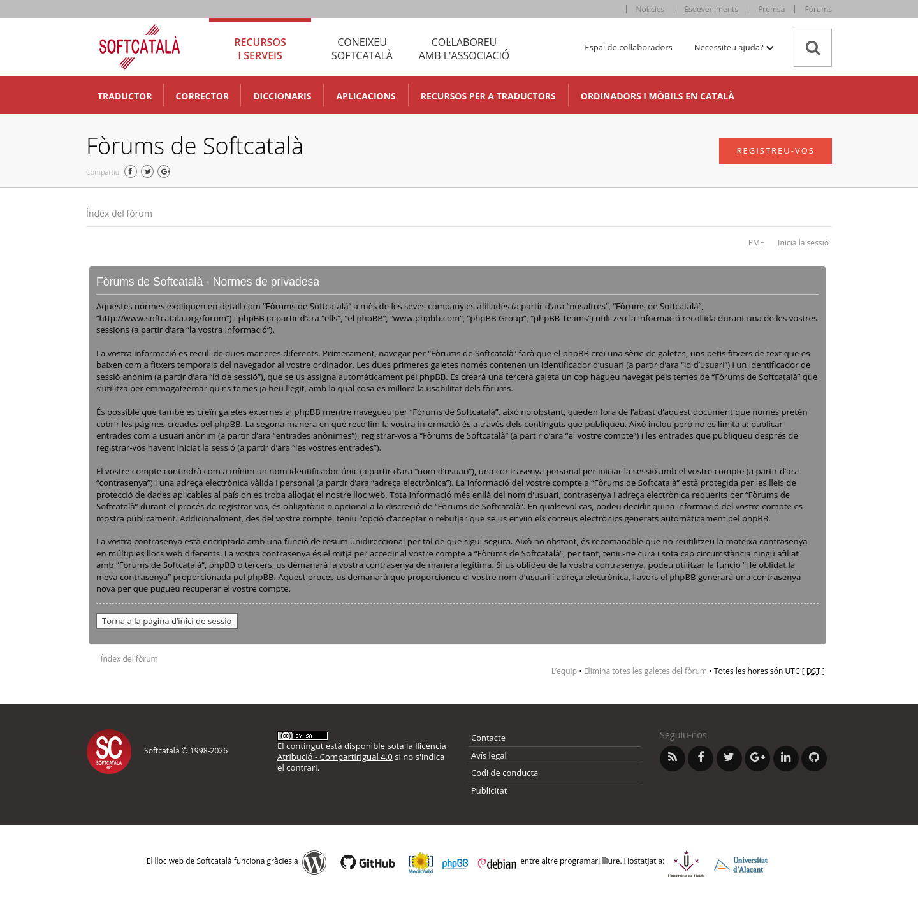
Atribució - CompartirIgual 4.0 (335, 756)
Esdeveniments (711, 9)
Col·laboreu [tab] (464, 48)
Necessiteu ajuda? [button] (734, 47)
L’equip (564, 671)
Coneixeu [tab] (362, 48)
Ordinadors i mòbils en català (657, 96)
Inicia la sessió (803, 242)
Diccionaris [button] (282, 96)
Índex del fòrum (119, 213)
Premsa (771, 9)
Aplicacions (365, 96)
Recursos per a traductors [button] (488, 96)
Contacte (488, 737)
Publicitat (489, 790)
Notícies (650, 9)
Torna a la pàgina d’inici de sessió (167, 621)
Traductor (125, 96)
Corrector (202, 96)
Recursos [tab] (260, 48)
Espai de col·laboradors (628, 47)
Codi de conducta (504, 772)
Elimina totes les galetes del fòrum (645, 671)
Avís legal (489, 755)
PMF (756, 242)
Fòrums (818, 9)
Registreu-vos (775, 150)
